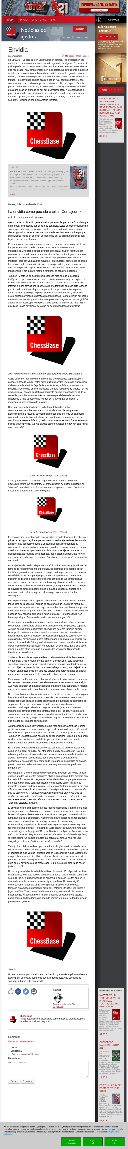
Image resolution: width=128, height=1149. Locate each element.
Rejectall (93, 1141)
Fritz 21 (14, 167)
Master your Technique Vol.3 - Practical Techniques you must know (110, 1001)
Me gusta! (69, 56)
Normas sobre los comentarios (21, 1041)
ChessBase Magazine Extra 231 (109, 1045)
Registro (35, 1054)
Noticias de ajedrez (33, 33)
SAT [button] (54, 20)
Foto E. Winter (58, 475)
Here (110, 1129)
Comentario (13, 1058)
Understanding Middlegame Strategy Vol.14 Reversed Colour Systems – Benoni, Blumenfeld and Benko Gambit (111, 107)
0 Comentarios (82, 56)
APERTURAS (39, 20)
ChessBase (26, 1016)
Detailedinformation (71, 1141)
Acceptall (114, 1141)
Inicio (24, 20)
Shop (9, 20)
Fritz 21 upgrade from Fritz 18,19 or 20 (110, 1088)
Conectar (113, 20)
